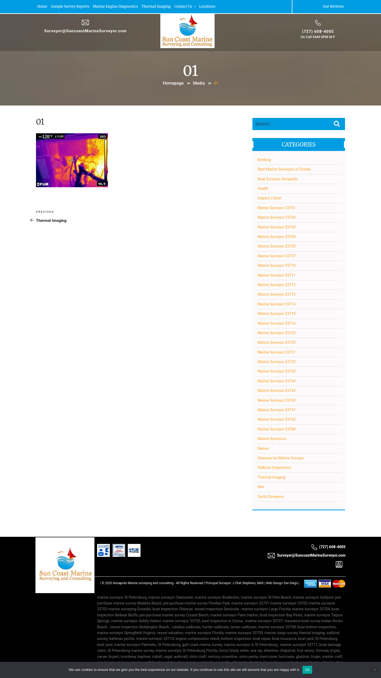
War (261, 487)
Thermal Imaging (158, 6)
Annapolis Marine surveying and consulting (143, 583)
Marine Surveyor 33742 (277, 390)
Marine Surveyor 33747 (277, 410)
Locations (210, 6)
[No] (374, 669)
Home (42, 6)
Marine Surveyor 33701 (277, 208)
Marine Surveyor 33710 (277, 265)
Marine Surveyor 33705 (277, 246)
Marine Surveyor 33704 (277, 237)
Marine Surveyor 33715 (277, 313)
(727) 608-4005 (318, 31)
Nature (263, 448)
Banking (264, 160)
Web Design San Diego (282, 583)
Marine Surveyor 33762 (277, 420)
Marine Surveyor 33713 (277, 294)
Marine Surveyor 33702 (277, 217)
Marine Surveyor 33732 (277, 362)
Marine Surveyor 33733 (277, 371)
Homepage (173, 83)
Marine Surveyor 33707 (277, 256)
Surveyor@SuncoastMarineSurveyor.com (85, 31)
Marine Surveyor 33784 (277, 429)
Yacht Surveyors (271, 496)
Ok (307, 670)
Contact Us (188, 6)
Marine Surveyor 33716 (277, 323)
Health (263, 188)
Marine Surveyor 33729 (277, 333)
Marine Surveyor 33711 (277, 275)
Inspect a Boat (269, 198)
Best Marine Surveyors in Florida (284, 169)
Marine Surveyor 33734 (277, 381)
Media (199, 83)
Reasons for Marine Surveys (281, 458)
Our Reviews (333, 6)
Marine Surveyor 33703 (277, 227)
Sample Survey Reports (70, 6)
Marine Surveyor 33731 (277, 352)
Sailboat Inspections (274, 468)
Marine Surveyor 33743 (277, 400)
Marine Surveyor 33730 (277, 342)
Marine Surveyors (272, 439)
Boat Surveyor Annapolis (278, 179)
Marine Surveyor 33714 (277, 304)
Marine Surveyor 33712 (277, 285)
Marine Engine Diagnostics (117, 6)
